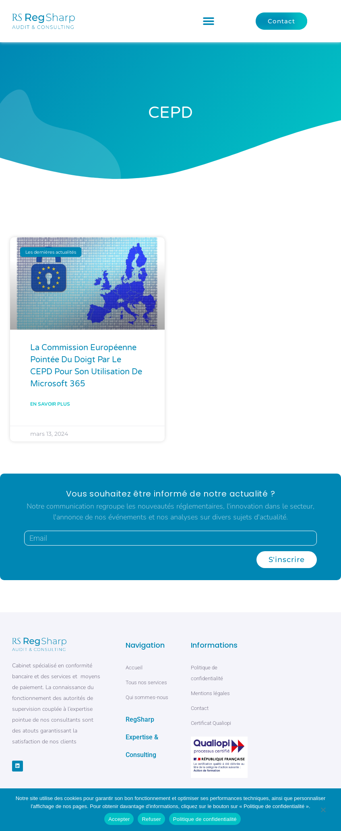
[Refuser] (323, 811)
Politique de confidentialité (205, 819)
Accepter (119, 819)
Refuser (151, 819)
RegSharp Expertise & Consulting (142, 737)
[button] (209, 21)
